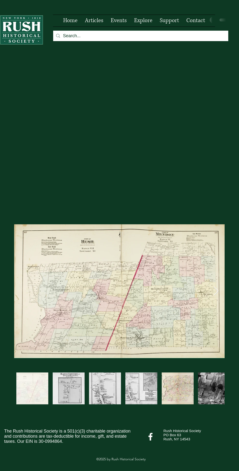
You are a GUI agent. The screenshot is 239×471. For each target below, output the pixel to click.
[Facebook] (150, 437)
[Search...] (140, 36)
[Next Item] (216, 291)
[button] (143, 21)
